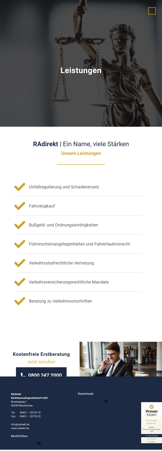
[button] (106, 402)
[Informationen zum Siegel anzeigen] (151, 436)
